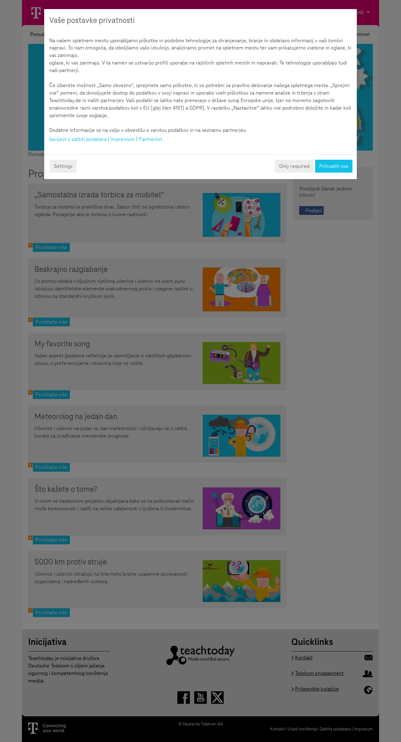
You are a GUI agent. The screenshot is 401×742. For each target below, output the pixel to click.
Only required (294, 166)
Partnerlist (150, 139)
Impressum (122, 139)
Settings (63, 166)
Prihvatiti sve (333, 166)
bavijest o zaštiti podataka (78, 139)
